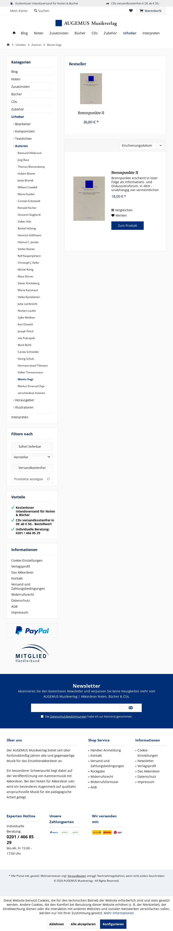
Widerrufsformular (104, 782)
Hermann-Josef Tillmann (32, 365)
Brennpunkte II (91, 113)
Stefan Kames (26, 249)
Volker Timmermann (30, 372)
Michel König (25, 269)
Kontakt (17, 578)
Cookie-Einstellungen (27, 560)
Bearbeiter (22, 124)
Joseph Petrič (25, 331)
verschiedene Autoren (31, 393)
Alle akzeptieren (83, 924)
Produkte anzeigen (32, 479)
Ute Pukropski (26, 338)
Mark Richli (24, 345)
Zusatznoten (20, 86)
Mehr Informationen (119, 913)
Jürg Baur (23, 160)
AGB (14, 606)
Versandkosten (77, 876)
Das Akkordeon (22, 572)
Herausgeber (24, 400)
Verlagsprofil (20, 566)
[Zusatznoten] (58, 33)
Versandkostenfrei (32, 468)
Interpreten (19, 417)
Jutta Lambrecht (27, 304)
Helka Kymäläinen (28, 297)
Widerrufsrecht (22, 594)
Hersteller (21, 457)
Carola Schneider (28, 352)
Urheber (17, 117)
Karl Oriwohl (25, 324)
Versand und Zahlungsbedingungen (28, 586)
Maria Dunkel (25, 194)
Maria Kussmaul (27, 290)
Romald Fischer (27, 208)
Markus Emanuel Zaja (31, 386)
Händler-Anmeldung (105, 750)
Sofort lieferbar (30, 446)
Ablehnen (56, 924)
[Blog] (24, 33)
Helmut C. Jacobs (28, 242)
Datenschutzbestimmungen (68, 716)
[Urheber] (130, 33)
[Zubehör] (110, 33)
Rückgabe (97, 771)
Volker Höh (24, 221)
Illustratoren (23, 407)
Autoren (21, 146)
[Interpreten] (151, 33)
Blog (14, 71)
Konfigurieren (113, 924)
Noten (15, 79)
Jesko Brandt (25, 180)
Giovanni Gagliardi (29, 215)
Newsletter (146, 761)
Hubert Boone (26, 173)
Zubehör (17, 109)
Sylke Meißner (26, 317)
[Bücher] (79, 33)
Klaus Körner (25, 276)
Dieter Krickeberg (28, 283)
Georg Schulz (25, 359)
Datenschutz (20, 600)
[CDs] (94, 33)
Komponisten (24, 131)
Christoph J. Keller (28, 263)
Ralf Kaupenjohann (29, 256)
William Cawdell (27, 187)
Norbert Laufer (26, 311)
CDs (14, 102)
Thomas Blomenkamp (31, 167)
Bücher (16, 94)
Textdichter (23, 138)
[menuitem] (151, 11)
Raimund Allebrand (29, 153)
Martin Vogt (25, 379)
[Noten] (38, 33)
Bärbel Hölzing (26, 228)
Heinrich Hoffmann (29, 235)
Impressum (19, 612)
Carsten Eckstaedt (28, 201)
